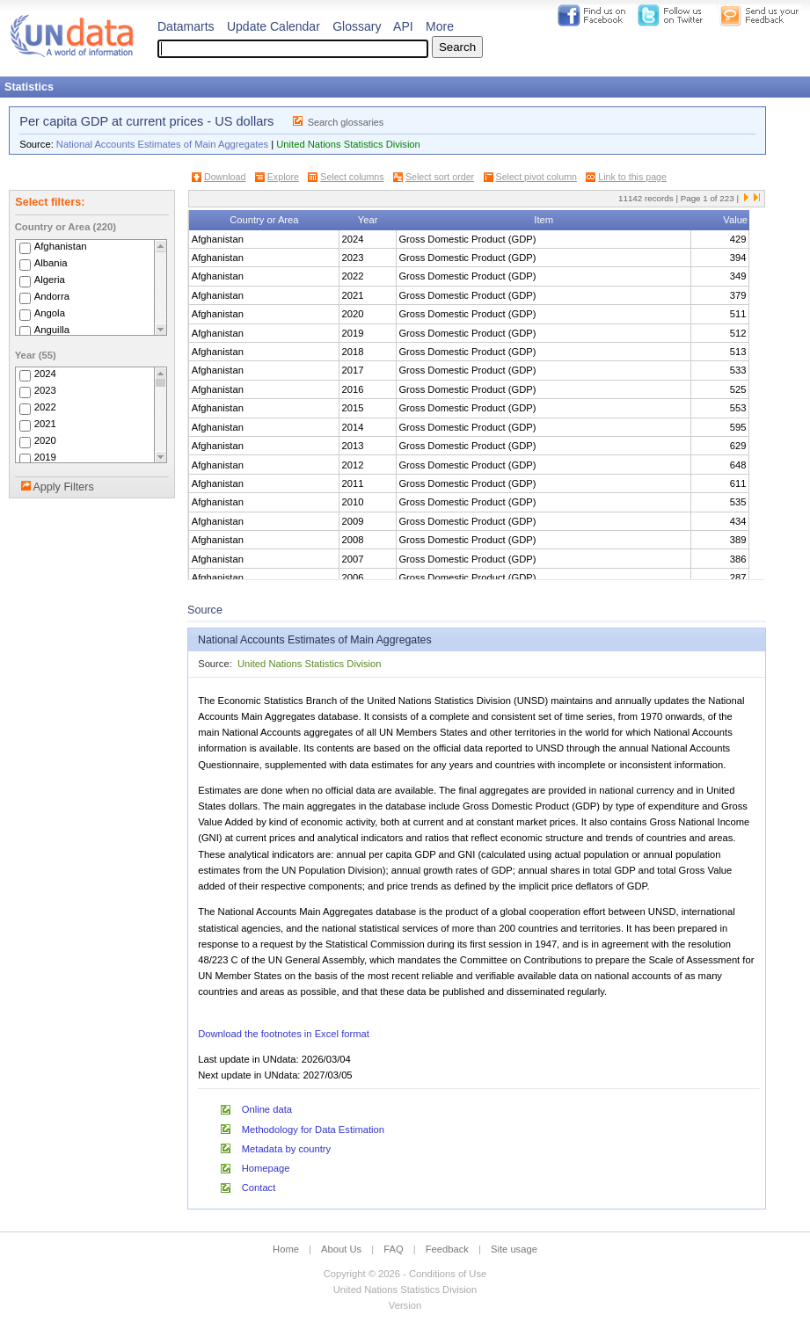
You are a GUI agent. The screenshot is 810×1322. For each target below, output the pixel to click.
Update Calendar (273, 26)
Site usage (514, 1249)
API (403, 26)
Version (405, 1305)
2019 (45, 457)
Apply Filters (63, 487)
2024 (45, 373)
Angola (49, 313)
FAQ (393, 1249)
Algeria (49, 279)
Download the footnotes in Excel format (283, 1033)
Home (286, 1249)
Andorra (51, 296)
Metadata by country (286, 1149)
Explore (283, 176)
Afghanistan (60, 246)
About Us (341, 1249)
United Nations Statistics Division (348, 144)
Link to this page (632, 176)
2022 (45, 407)
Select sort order (439, 176)
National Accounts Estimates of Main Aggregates (162, 144)
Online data (267, 1109)
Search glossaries (346, 122)
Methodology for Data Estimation (313, 1129)
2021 (45, 423)
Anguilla (51, 329)
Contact (259, 1187)
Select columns (351, 176)
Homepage (266, 1168)
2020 (45, 440)
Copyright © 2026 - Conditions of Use (405, 1273)
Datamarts (186, 26)
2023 (45, 390)
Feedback (447, 1249)
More (440, 26)
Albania (51, 263)
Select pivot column (536, 176)
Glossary (356, 26)
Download (224, 176)
